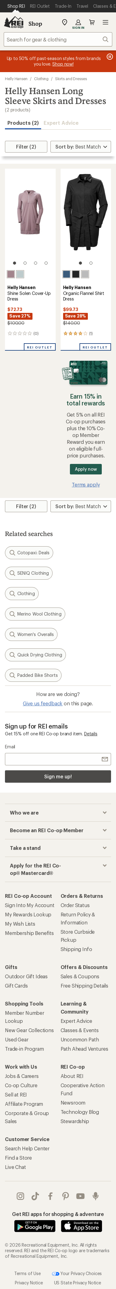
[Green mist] (20, 274)
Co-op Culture (21, 1085)
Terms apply (86, 484)
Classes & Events (80, 1030)
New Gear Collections (29, 1030)
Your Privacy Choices (77, 1274)
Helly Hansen (16, 78)
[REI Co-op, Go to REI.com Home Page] (14, 22)
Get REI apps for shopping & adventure (58, 1214)
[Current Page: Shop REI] (16, 6)
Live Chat (15, 1167)
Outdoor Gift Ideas (26, 976)
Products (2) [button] (23, 123)
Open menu (105, 22)
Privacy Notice (29, 1282)
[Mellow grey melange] (85, 274)
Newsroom (73, 1102)
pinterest (66, 1196)
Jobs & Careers (22, 1076)
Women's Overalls (31, 634)
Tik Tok (35, 1196)
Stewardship (75, 1121)
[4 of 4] (46, 263)
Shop (35, 23)
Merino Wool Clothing (35, 614)
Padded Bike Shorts (33, 675)
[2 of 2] (91, 263)
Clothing (41, 78)
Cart (92, 22)
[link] (30, 219)
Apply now (86, 469)
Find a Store (18, 1158)
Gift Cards (16, 985)
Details (90, 733)
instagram (20, 1196)
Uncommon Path (80, 1039)
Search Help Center (27, 1148)
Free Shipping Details (85, 985)
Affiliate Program (24, 1104)
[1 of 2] (80, 263)
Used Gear (16, 1039)
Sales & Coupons (80, 976)
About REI (72, 1076)
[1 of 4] (14, 263)
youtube (80, 1196)
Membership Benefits (29, 933)
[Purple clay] (11, 274)
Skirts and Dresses (71, 78)
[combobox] (58, 39)
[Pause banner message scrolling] (109, 56)
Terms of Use (27, 1273)
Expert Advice (61, 123)
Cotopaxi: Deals (29, 552)
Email (10, 746)
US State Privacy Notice (77, 1282)
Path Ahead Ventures (84, 1049)
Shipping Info (76, 949)
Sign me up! (57, 776)
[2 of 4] (25, 263)
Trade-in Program (24, 1049)
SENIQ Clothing (29, 573)
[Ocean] (66, 274)
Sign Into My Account (29, 905)
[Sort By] (80, 147)
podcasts (96, 1196)
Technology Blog (80, 1112)
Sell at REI (16, 1094)
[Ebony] (76, 274)
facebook (50, 1196)
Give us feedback (42, 703)
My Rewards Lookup (28, 914)
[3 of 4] (35, 263)
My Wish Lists (20, 924)
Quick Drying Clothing (35, 655)
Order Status (75, 905)
